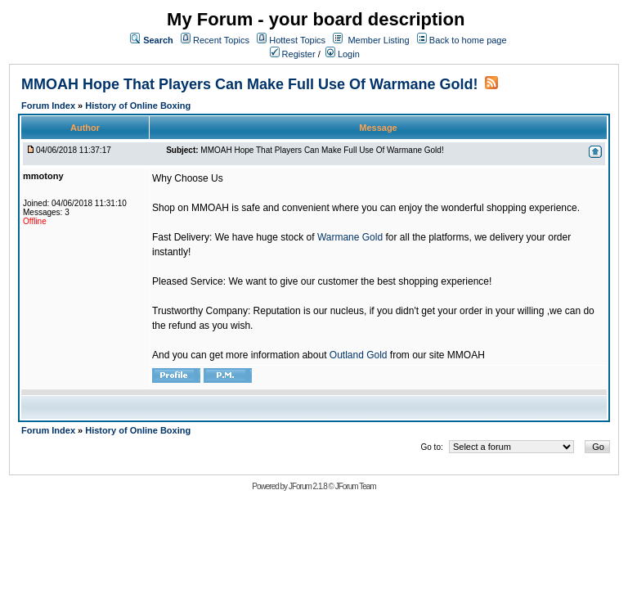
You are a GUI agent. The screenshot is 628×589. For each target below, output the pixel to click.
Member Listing (378, 40)
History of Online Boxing (138, 105)
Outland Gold (359, 355)
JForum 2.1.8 (308, 486)
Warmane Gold (350, 237)
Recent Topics (221, 40)
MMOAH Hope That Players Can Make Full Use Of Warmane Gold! (249, 84)
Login (342, 54)
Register (293, 54)
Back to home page (468, 40)
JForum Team (355, 486)
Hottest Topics (297, 40)
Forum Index (49, 105)
